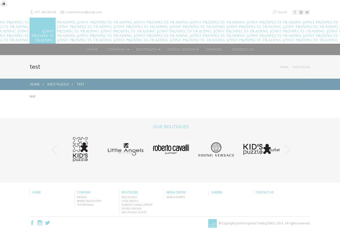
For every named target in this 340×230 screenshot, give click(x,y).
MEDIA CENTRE (176, 192)
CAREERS (216, 192)
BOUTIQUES (130, 192)
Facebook (32, 222)
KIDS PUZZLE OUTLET (134, 212)
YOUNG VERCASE (132, 208)
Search (282, 12)
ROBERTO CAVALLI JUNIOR (137, 204)
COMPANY (84, 192)
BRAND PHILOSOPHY (89, 201)
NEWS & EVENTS (175, 197)
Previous (54, 150)
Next (287, 150)
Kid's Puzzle (301, 67)
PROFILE (82, 197)
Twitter (47, 222)
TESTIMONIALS (85, 204)
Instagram (39, 222)
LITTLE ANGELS (130, 201)
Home (284, 67)
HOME (36, 192)
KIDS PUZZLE (129, 197)
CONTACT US (264, 192)
